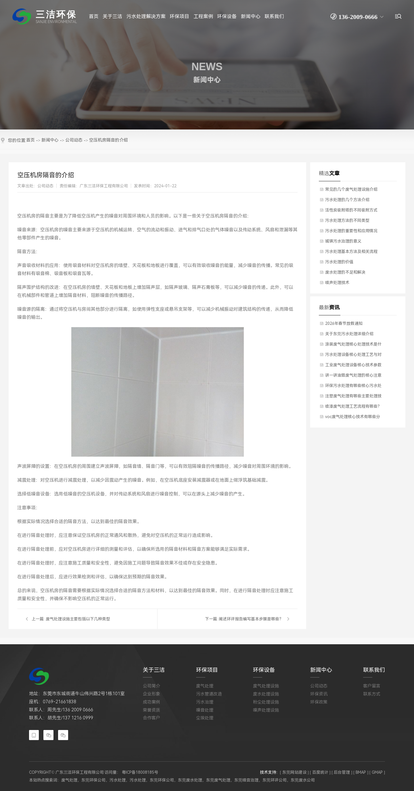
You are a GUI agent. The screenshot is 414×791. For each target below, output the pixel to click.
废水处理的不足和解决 (345, 272)
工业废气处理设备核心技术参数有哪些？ (353, 366)
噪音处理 (204, 710)
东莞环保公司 (93, 780)
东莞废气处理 (218, 780)
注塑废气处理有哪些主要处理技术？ (353, 397)
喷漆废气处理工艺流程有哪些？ (353, 406)
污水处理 (118, 780)
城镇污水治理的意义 (343, 241)
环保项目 (207, 670)
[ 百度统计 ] (320, 772)
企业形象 (151, 694)
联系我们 (374, 670)
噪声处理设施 (266, 710)
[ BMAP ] (360, 772)
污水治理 (204, 702)
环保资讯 (318, 694)
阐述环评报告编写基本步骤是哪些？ (251, 619)
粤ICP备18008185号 (140, 772)
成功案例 (151, 702)
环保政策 (318, 702)
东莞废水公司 (303, 780)
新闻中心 (321, 670)
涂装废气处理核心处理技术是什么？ (353, 345)
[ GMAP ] (377, 772)
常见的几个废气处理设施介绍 (351, 189)
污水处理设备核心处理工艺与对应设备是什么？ (353, 356)
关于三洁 (154, 670)
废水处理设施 (266, 694)
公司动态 (318, 686)
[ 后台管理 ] (341, 772)
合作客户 (151, 718)
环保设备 (264, 670)
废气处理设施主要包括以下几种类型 (78, 619)
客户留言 (371, 686)
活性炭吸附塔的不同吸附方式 (351, 210)
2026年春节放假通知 (344, 323)
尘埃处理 (204, 718)
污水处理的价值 (339, 262)
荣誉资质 (151, 710)
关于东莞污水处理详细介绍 (349, 333)
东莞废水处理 (190, 780)
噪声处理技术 (337, 282)
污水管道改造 (209, 694)
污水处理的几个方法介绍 (347, 199)
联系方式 (371, 694)
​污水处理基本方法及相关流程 (351, 251)
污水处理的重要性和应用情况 (351, 230)
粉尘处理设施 (266, 702)
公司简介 (151, 686)
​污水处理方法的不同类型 (347, 220)
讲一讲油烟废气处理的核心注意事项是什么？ (353, 376)
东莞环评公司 (274, 780)
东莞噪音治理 (246, 780)
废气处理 (204, 686)
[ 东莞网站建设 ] (294, 772)
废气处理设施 (266, 686)
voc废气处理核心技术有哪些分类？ (352, 418)
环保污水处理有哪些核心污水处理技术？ (353, 387)
